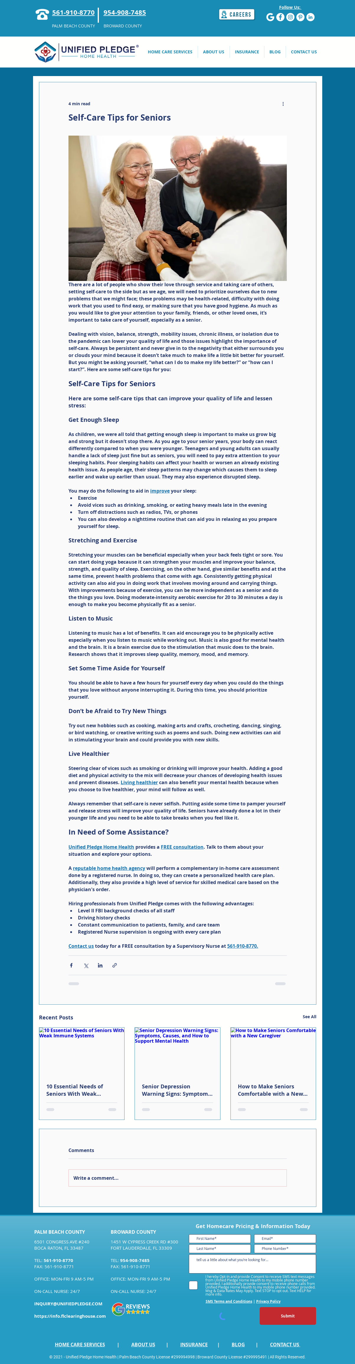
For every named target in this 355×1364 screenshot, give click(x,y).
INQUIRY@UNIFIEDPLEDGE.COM (68, 1304)
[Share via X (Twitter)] (86, 965)
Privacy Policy (268, 1301)
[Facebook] (280, 17)
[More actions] (283, 103)
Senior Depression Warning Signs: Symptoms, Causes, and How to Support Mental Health (177, 1090)
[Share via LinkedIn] (100, 965)
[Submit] (288, 1316)
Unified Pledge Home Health (91, 1357)
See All (309, 1016)
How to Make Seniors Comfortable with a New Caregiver (270, 1090)
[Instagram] (290, 17)
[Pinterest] (300, 17)
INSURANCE (194, 1344)
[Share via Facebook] (71, 965)
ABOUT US (143, 1344)
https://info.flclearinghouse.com (70, 1316)
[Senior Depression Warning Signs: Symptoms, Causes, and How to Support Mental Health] (177, 1051)
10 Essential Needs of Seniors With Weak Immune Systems (74, 1090)
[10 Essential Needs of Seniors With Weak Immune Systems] (82, 1051)
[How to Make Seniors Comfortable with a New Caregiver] (273, 1051)
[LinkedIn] (310, 17)
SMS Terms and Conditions (229, 1301)
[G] (270, 17)
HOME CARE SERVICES (80, 1344)
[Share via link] (114, 965)
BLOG (238, 1344)
